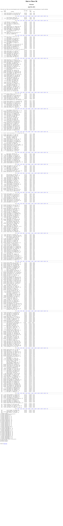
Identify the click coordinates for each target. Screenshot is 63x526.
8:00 (23, 22)
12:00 (35, 22)
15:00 (45, 22)
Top (47, 22)
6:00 (18, 22)
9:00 (26, 22)
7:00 (21, 22)
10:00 (29, 22)
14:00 (41, 22)
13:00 (38, 22)
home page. (5, 524)
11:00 (32, 22)
